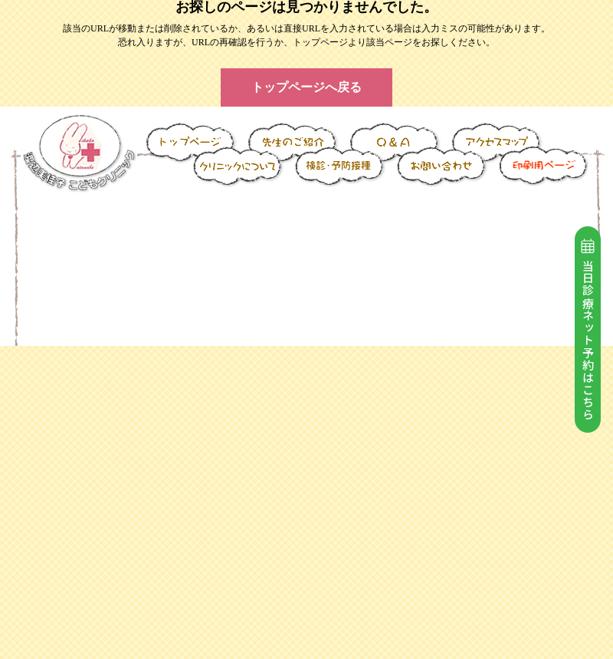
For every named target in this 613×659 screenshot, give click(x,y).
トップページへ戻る (306, 87)
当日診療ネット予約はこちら (588, 330)
